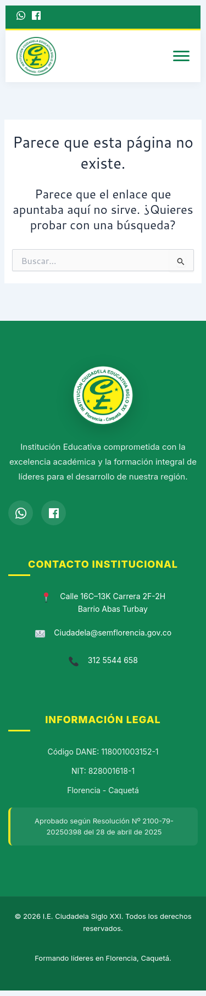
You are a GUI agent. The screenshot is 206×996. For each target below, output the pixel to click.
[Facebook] (36, 17)
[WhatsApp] (20, 17)
